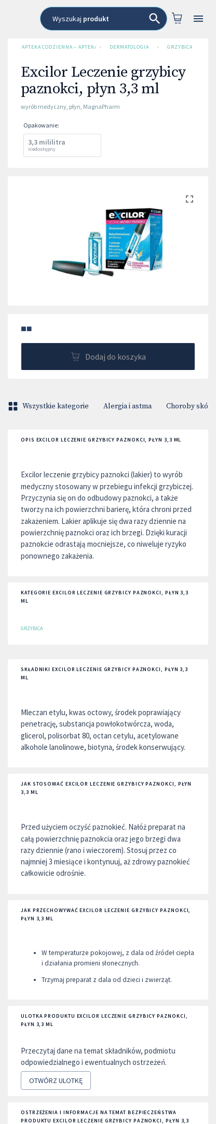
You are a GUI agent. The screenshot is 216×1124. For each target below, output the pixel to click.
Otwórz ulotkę (55, 1081)
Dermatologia (129, 47)
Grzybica (180, 47)
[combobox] (103, 19)
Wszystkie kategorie (49, 406)
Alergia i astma (127, 406)
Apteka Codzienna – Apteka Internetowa (57, 47)
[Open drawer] (198, 19)
